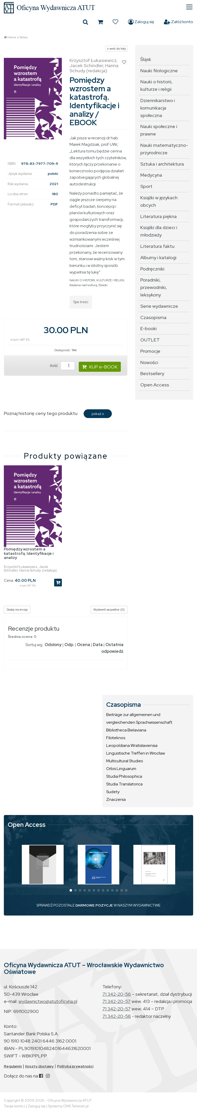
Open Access (154, 385)
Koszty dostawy (39, 1066)
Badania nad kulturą (83, 285)
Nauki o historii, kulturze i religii (156, 85)
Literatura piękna (158, 216)
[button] (71, 890)
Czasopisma (153, 317)
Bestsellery (152, 373)
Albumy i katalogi (158, 257)
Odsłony (53, 644)
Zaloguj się (141, 22)
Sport (146, 186)
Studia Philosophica (124, 776)
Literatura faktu (157, 246)
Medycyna (151, 175)
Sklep (23, 37)
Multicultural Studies (124, 761)
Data (98, 644)
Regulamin (13, 1066)
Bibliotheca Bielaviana (126, 730)
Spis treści (80, 302)
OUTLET (150, 340)
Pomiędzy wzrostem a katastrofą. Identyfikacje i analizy (29, 553)
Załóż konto (178, 22)
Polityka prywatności (75, 1066)
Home (11, 37)
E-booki (148, 328)
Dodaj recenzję (17, 610)
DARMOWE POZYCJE (94, 905)
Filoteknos (115, 737)
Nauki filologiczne (159, 71)
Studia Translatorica (124, 784)
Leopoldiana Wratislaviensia (131, 745)
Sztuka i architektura (162, 164)
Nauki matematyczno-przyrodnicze (164, 149)
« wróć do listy (116, 49)
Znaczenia (116, 799)
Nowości (149, 362)
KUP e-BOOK (99, 367)
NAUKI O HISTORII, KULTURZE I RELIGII (97, 280)
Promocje (150, 351)
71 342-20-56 (116, 994)
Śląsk (145, 59)
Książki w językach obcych (159, 201)
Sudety (113, 791)
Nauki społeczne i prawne (158, 130)
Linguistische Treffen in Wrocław (135, 753)
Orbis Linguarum (121, 768)
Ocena (83, 644)
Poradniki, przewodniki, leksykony (153, 287)
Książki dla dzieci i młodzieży (158, 231)
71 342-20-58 (116, 1016)
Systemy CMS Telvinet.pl (68, 1106)
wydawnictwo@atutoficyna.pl (47, 1001)
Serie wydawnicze (159, 306)
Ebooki (102, 285)
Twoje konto (13, 1106)
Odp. (69, 644)
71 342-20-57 (116, 1001)
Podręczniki (152, 269)
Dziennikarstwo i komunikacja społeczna (157, 107)
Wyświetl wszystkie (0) (109, 610)
